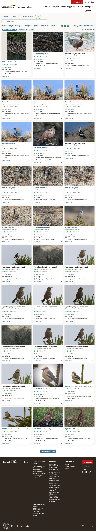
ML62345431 (37, 162)
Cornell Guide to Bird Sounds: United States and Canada (39, 468)
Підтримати (77, 2)
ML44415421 (37, 443)
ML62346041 (6, 118)
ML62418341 (6, 76)
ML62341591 (37, 202)
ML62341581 (69, 202)
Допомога (89, 11)
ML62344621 (69, 158)
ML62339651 (37, 321)
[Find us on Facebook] (83, 472)
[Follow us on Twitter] (86, 472)
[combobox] (26, 21)
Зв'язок (67, 468)
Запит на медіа (54, 476)
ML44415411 (68, 443)
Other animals (28, 16)
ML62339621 (37, 361)
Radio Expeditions (38, 471)
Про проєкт (89, 7)
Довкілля (15, 16)
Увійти (86, 2)
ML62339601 (6, 400)
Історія (67, 464)
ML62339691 (6, 281)
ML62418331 (37, 68)
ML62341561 (37, 242)
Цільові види (53, 478)
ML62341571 (6, 242)
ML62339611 (69, 361)
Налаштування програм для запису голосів (55, 489)
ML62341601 (6, 202)
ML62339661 (6, 321)
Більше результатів (48, 451)
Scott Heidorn (8, 67)
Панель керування (68, 7)
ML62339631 (6, 361)
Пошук (47, 7)
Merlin (80, 7)
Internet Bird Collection (39, 473)
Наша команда (70, 466)
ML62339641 (69, 321)
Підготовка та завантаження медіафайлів (53, 466)
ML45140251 (69, 401)
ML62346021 (69, 118)
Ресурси (55, 7)
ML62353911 (69, 68)
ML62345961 (6, 160)
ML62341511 (68, 242)
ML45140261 (37, 403)
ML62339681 (37, 281)
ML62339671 (69, 281)
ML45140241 (6, 443)
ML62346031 (37, 118)
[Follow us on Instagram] (90, 472)
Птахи (5, 16)
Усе (38, 16)
